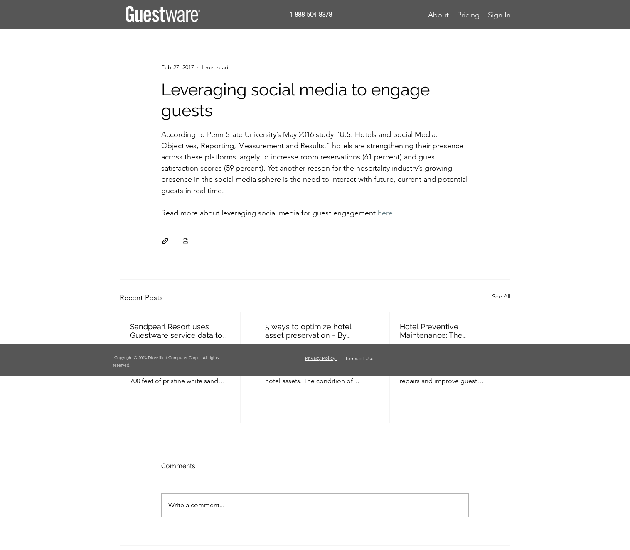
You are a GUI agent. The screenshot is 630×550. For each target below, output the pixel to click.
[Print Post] (185, 241)
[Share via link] (165, 241)
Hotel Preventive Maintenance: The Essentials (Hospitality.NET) (447, 331)
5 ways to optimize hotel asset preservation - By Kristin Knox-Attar (308, 331)
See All (501, 296)
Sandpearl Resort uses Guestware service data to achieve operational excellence (176, 331)
